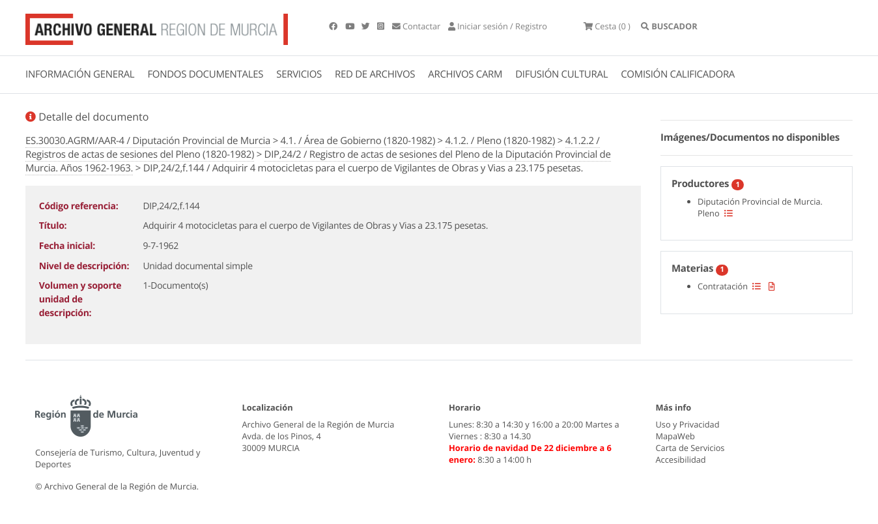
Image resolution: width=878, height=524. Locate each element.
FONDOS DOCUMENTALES (205, 74)
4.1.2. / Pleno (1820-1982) (501, 140)
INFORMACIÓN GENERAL (79, 74)
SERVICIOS (299, 74)
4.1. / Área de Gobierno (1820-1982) (358, 140)
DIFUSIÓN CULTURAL (561, 74)
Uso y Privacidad (688, 424)
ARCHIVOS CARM (465, 74)
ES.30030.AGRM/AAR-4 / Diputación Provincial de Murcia (147, 140)
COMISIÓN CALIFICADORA (678, 74)
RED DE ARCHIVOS (375, 74)
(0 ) (607, 26)
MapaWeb (675, 436)
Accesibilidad (681, 459)
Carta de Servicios (690, 448)
